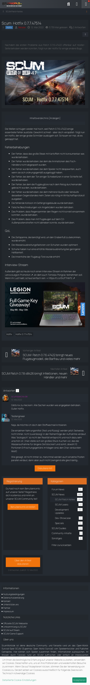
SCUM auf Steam (11, 630)
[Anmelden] (76, 4)
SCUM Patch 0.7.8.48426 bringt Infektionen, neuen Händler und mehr (34, 375)
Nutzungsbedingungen (14, 594)
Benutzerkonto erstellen (23, 506)
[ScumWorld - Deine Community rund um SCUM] (13, 4)
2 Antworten (79, 27)
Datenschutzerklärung (13, 597)
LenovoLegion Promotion (18, 274)
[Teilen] (85, 34)
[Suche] (68, 4)
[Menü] (86, 4)
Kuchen (63, 440)
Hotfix (9, 334)
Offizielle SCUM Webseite (15, 623)
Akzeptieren (79, 680)
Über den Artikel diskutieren (23, 562)
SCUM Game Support (13, 633)
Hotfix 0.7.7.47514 (24, 334)
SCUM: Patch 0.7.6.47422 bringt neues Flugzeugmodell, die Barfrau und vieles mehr (51, 357)
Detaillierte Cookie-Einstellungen (19, 680)
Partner (6, 607)
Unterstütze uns (11, 604)
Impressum (8, 611)
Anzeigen (54, 118)
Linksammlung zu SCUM (14, 626)
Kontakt (6, 601)
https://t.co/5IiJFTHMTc (60, 278)
